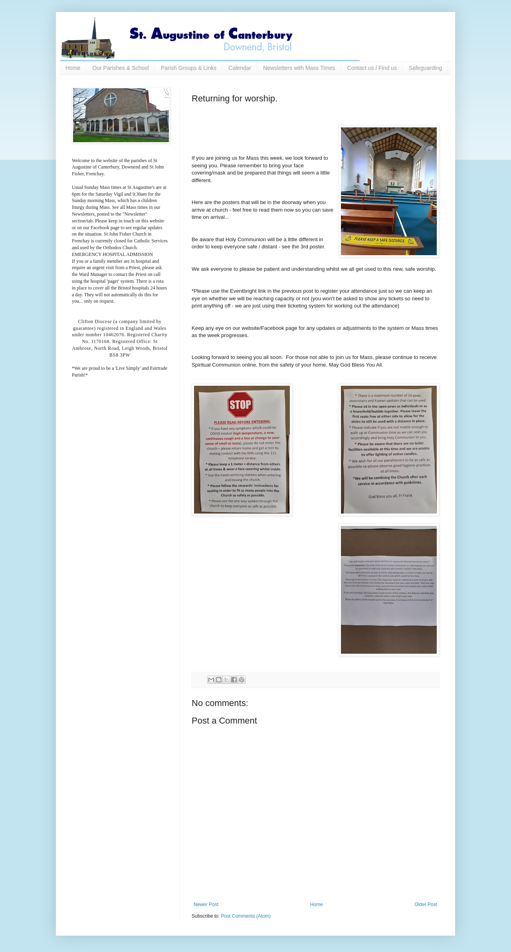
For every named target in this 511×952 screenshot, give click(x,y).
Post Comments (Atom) (246, 916)
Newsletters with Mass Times (299, 68)
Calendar (239, 68)
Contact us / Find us (372, 68)
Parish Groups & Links (188, 68)
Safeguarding (425, 68)
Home (72, 68)
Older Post (425, 904)
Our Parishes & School (120, 68)
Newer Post (206, 904)
